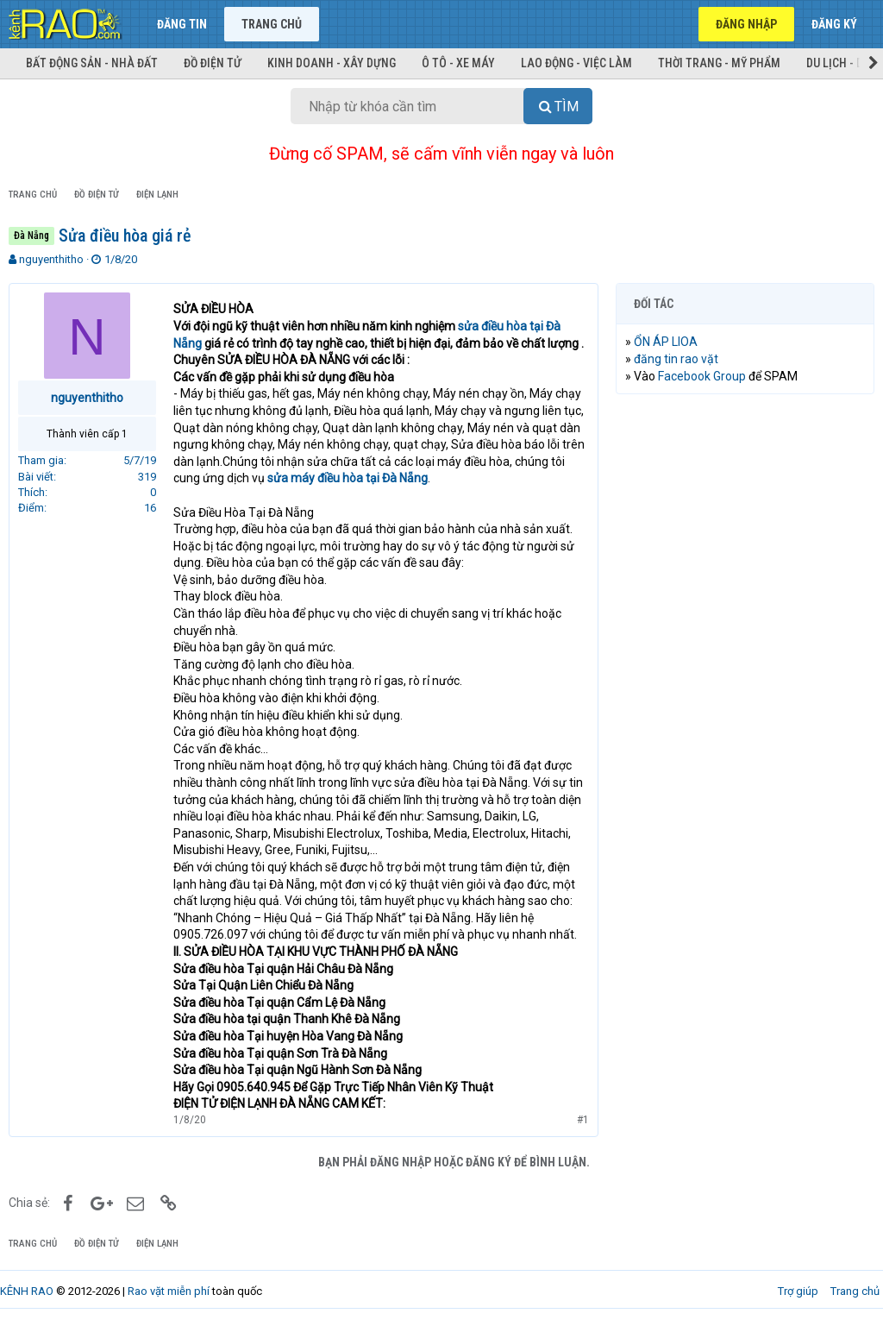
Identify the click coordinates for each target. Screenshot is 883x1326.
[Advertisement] (745, 519)
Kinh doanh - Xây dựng (331, 63)
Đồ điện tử (212, 63)
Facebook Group (702, 376)
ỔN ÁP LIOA (666, 342)
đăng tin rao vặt (676, 359)
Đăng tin (182, 24)
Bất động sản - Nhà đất (92, 63)
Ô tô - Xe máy (458, 63)
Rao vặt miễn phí (169, 1291)
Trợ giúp (798, 1291)
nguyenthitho (51, 259)
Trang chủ (271, 24)
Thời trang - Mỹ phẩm (719, 63)
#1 (583, 1120)
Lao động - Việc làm (576, 63)
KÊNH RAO (26, 1291)
